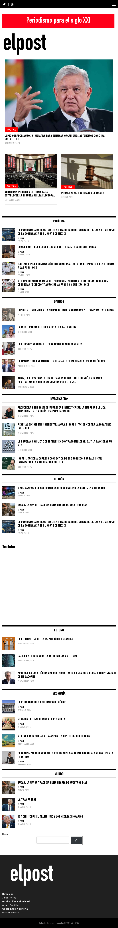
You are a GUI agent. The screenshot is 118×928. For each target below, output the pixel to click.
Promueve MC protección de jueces (82, 193)
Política (11, 129)
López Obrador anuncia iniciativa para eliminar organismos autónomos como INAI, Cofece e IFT (55, 137)
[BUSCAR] (76, 840)
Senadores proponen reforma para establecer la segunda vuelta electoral (30, 193)
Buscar (5, 834)
